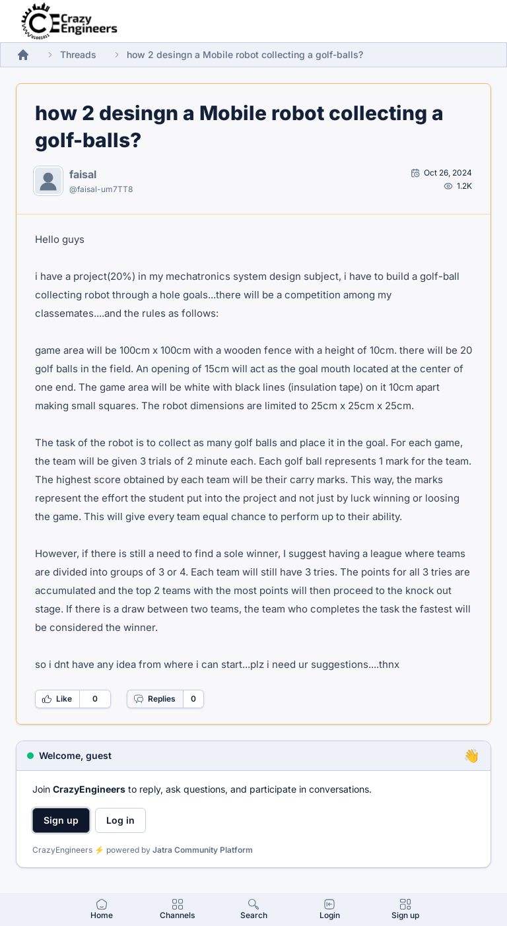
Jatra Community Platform (202, 850)
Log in (120, 820)
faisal (82, 174)
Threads (78, 54)
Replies (154, 699)
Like (57, 699)
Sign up (61, 820)
